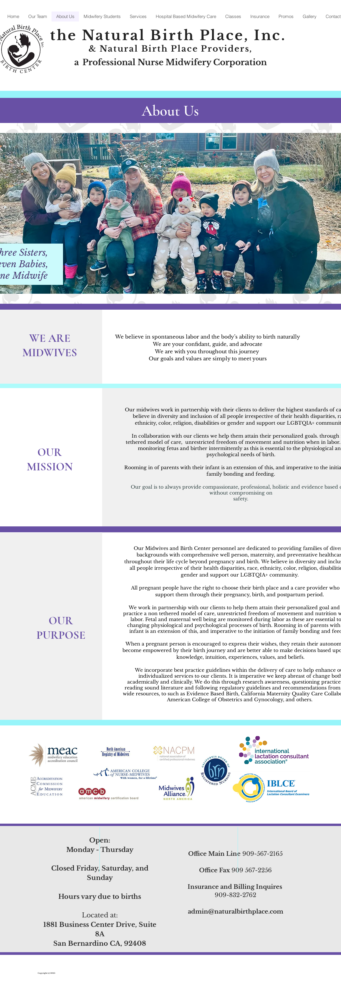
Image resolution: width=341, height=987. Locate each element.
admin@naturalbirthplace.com (235, 911)
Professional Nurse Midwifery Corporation (174, 62)
